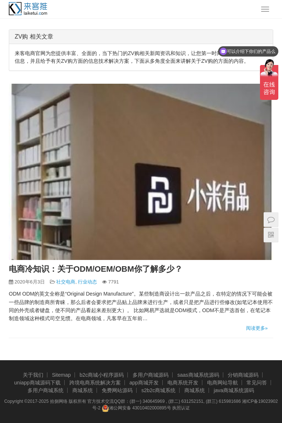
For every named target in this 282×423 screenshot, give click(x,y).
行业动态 (87, 282)
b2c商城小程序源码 (102, 375)
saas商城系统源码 (198, 375)
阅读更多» (257, 328)
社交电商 (65, 282)
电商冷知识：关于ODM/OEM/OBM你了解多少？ (95, 269)
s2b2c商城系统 (158, 390)
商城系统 (82, 390)
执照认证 (181, 408)
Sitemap (61, 375)
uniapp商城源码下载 (37, 383)
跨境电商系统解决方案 (95, 383)
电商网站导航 (222, 383)
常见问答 (256, 383)
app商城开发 (143, 383)
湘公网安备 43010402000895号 (136, 408)
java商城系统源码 (234, 390)
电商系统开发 (182, 383)
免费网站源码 (117, 390)
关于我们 (33, 375)
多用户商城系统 (46, 390)
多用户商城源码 (151, 375)
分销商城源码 (243, 375)
